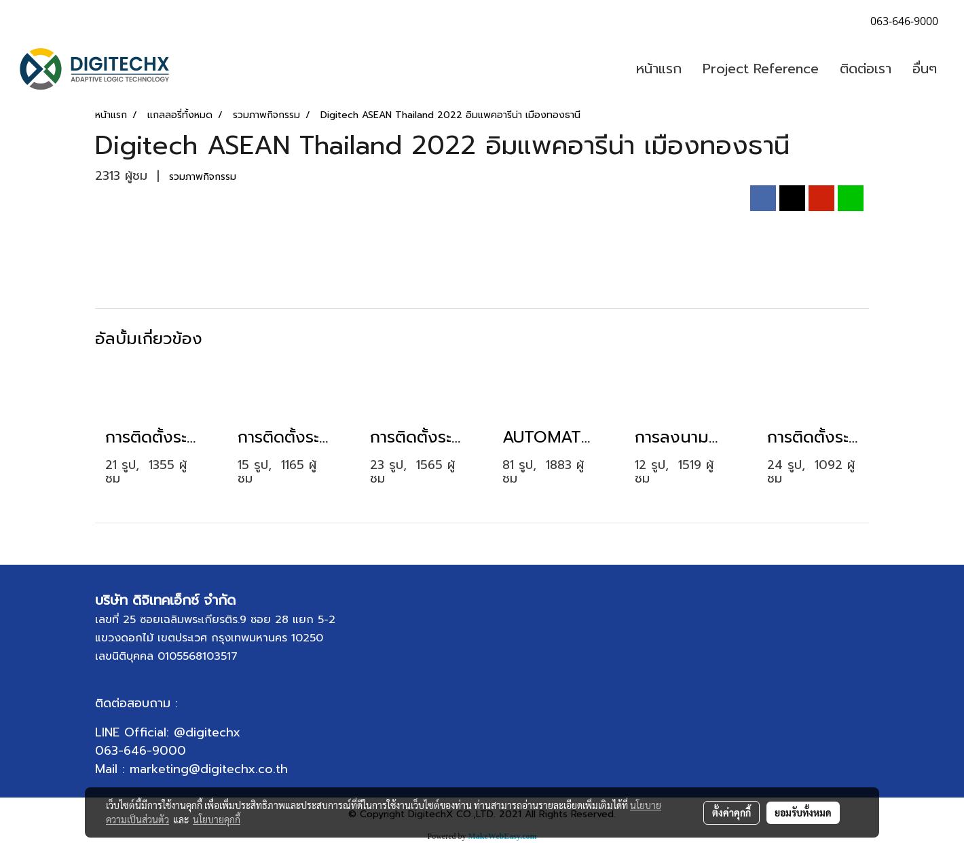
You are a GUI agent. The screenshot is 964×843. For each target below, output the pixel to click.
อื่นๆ (924, 68)
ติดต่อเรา (865, 68)
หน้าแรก (659, 68)
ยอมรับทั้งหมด (803, 812)
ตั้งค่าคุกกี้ (731, 812)
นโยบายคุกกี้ (216, 819)
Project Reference (761, 68)
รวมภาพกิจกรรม (202, 177)
